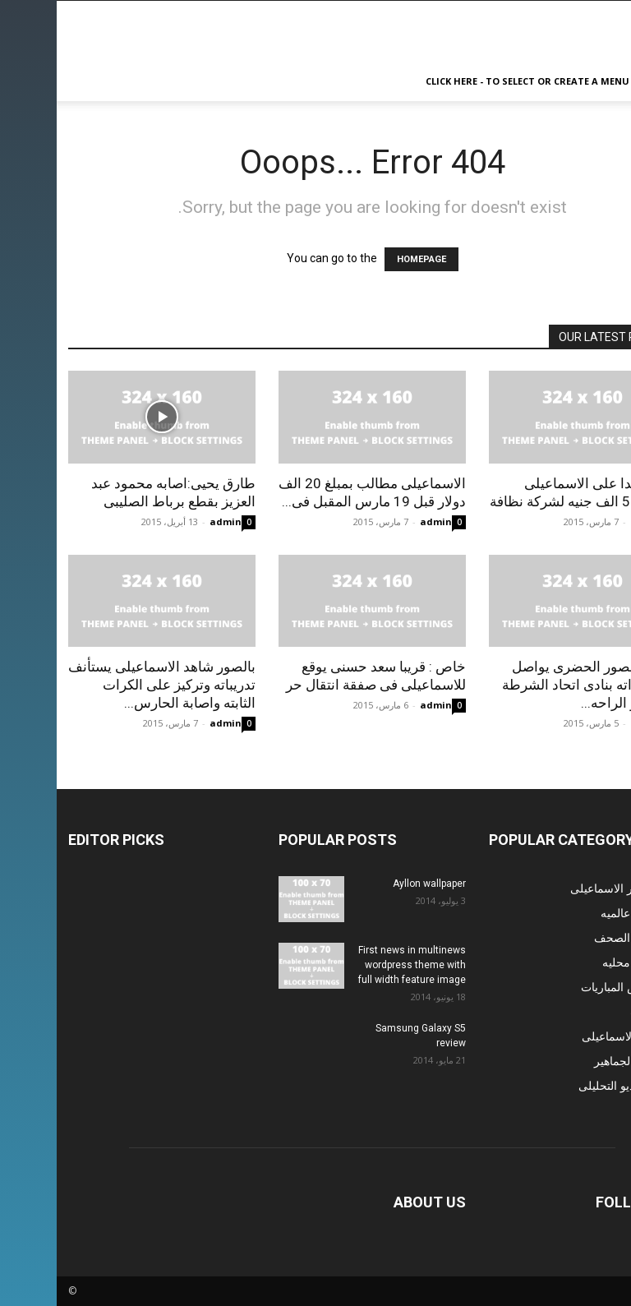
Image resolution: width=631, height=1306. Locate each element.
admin (169, 521)
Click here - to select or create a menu (471, 81)
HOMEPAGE (364, 259)
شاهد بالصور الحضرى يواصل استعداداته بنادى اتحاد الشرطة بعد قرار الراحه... (532, 684)
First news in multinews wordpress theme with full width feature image (355, 964)
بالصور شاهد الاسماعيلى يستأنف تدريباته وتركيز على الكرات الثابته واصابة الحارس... (105, 684)
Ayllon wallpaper (372, 883)
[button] (599, 82)
